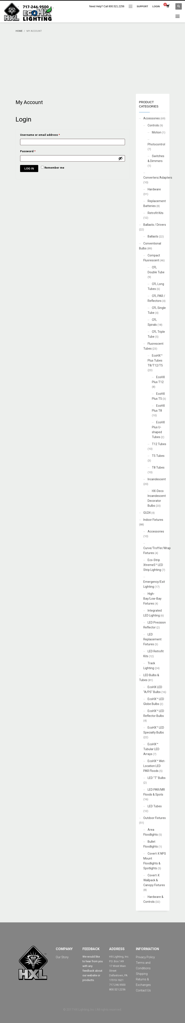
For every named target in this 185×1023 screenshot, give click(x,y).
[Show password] (120, 158)
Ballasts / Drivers (154, 224)
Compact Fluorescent (151, 258)
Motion (156, 132)
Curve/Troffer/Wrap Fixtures (157, 550)
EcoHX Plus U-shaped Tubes (158, 430)
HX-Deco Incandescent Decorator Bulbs (157, 498)
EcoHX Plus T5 (158, 396)
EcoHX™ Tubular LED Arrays (151, 749)
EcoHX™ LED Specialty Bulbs (153, 730)
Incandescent (157, 479)
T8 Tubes (158, 467)
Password (34, 151)
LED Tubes (155, 806)
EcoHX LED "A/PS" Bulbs (152, 689)
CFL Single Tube (157, 310)
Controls (153, 125)
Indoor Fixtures (153, 519)
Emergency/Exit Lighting (154, 584)
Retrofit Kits (155, 213)
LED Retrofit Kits (153, 654)
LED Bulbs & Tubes (149, 677)
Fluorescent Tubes (153, 346)
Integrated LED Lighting (152, 613)
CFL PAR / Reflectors (156, 298)
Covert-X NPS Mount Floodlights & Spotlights (154, 861)
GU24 (147, 512)
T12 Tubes (159, 444)
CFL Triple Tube (156, 334)
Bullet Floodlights (150, 844)
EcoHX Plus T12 (158, 379)
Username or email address (46, 134)
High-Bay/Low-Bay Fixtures (152, 598)
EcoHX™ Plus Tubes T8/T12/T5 (155, 360)
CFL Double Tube (156, 270)
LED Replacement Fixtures (152, 639)
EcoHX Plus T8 (158, 408)
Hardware (154, 189)
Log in (29, 168)
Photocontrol (156, 144)
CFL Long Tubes (156, 286)
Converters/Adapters (157, 177)
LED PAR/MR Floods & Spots (154, 792)
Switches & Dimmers (156, 158)
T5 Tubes (158, 455)
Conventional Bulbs (150, 246)
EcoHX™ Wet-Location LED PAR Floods (154, 766)
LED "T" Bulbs (157, 778)
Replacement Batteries (154, 203)
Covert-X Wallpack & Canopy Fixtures (154, 880)
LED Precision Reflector (154, 625)
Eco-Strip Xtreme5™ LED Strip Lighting (153, 565)
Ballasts (153, 236)
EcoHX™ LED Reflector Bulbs (153, 713)
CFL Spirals (152, 322)
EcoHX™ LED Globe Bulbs (153, 701)
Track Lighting (149, 665)
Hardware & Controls (153, 899)
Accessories (151, 118)
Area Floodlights (150, 832)
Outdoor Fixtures (154, 818)
